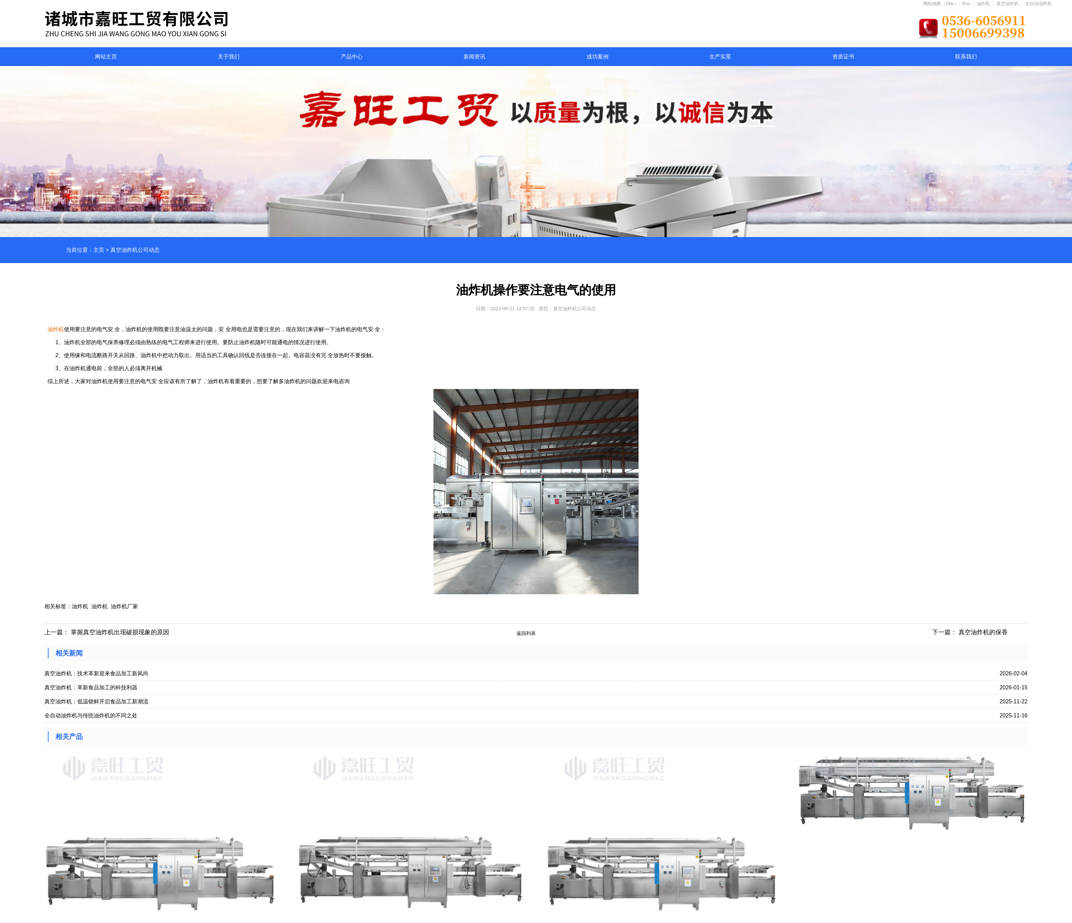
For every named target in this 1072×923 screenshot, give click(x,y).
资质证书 (843, 57)
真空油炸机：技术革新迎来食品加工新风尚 (96, 673)
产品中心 (352, 57)
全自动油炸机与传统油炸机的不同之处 (90, 715)
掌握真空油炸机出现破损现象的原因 (120, 632)
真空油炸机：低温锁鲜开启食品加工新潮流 (96, 701)
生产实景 (720, 57)
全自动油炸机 (1038, 3)
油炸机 (983, 3)
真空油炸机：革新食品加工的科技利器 (90, 687)
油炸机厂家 (124, 606)
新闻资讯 (474, 57)
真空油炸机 (1007, 3)
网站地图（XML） (941, 3)
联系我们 (966, 57)
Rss (966, 3)
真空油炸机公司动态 (135, 250)
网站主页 (106, 57)
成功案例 (597, 57)
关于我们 (229, 57)
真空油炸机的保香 (983, 632)
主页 (98, 250)
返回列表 (526, 633)
